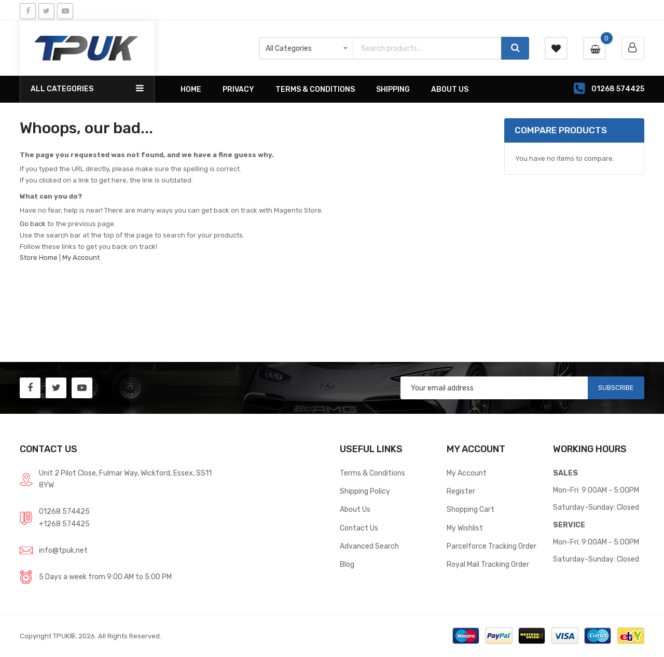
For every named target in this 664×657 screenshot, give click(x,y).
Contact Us (359, 528)
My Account (81, 257)
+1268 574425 (64, 524)
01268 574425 (64, 511)
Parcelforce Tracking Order (491, 546)
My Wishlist (465, 528)
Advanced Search (369, 546)
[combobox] (427, 48)
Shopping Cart (470, 509)
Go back (33, 224)
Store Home (39, 257)
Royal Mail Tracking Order (488, 564)
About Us (355, 509)
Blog (347, 564)
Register (461, 491)
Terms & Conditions (372, 473)
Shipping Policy (365, 491)
